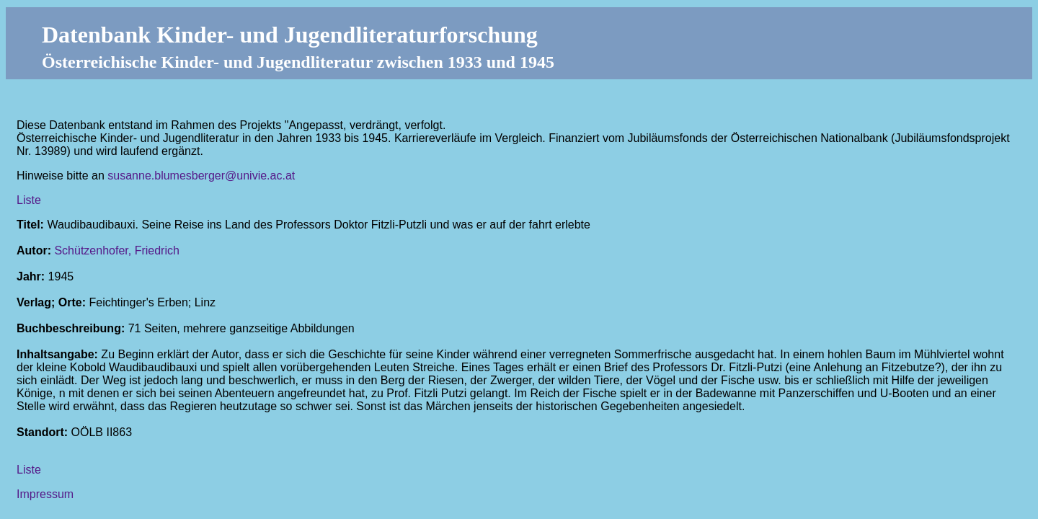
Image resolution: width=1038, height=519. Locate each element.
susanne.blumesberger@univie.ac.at (201, 175)
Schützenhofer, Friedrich (116, 250)
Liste (29, 200)
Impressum (45, 494)
